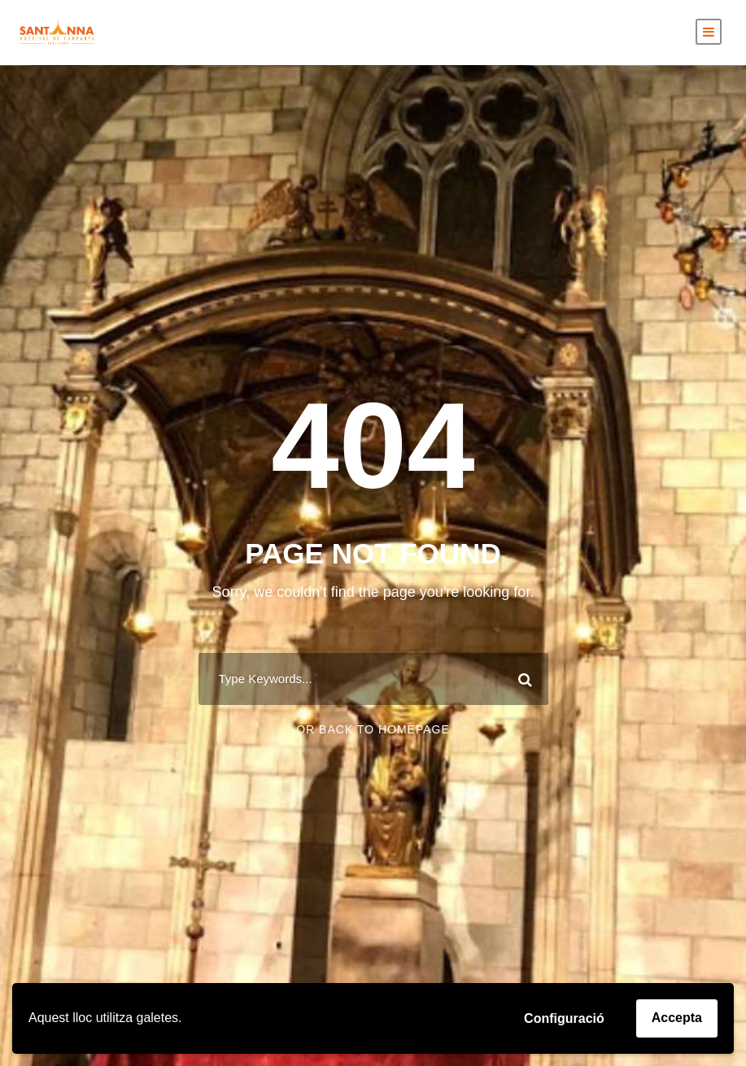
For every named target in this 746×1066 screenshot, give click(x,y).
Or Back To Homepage (373, 729)
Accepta (677, 1018)
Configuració (564, 1018)
